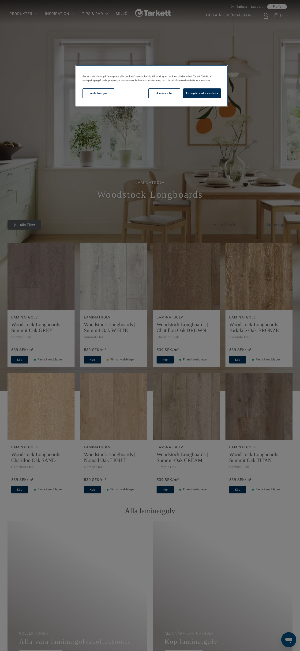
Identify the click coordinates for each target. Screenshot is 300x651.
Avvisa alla (164, 93)
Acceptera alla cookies (202, 93)
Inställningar (98, 93)
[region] (151, 85)
